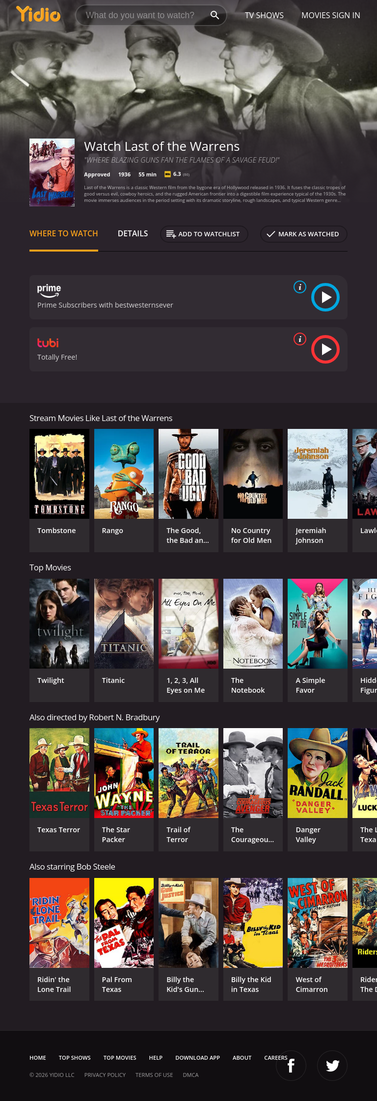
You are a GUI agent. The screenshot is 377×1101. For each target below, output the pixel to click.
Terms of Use (154, 1074)
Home (37, 1057)
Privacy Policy (105, 1074)
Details (133, 233)
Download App (197, 1057)
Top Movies (120, 1057)
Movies (315, 15)
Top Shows (75, 1057)
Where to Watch (63, 233)
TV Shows (264, 15)
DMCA (190, 1074)
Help (156, 1057)
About (242, 1057)
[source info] (298, 287)
